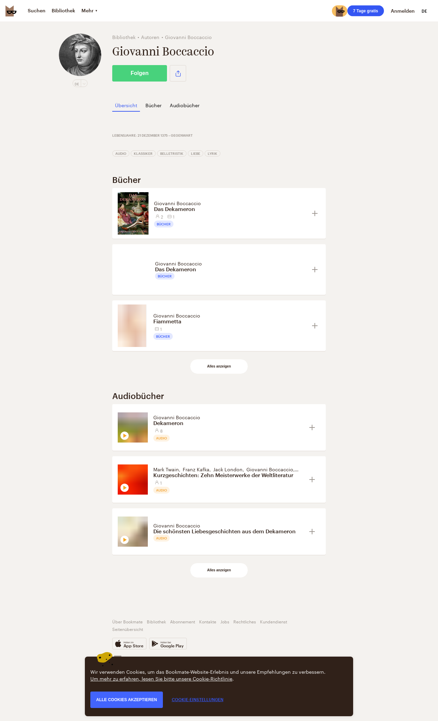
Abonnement (182, 621)
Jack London (228, 469)
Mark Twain (166, 469)
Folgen (140, 73)
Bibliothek (156, 621)
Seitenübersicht (127, 628)
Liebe (195, 153)
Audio (120, 153)
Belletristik (171, 153)
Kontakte (207, 621)
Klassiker (143, 153)
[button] (178, 73)
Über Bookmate (127, 621)
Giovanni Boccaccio (177, 203)
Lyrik (212, 153)
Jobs (224, 621)
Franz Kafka (196, 469)
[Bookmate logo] (10, 10)
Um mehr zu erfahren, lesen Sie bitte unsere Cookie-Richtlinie (161, 678)
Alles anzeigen (219, 366)
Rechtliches (244, 621)
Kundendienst (273, 621)
